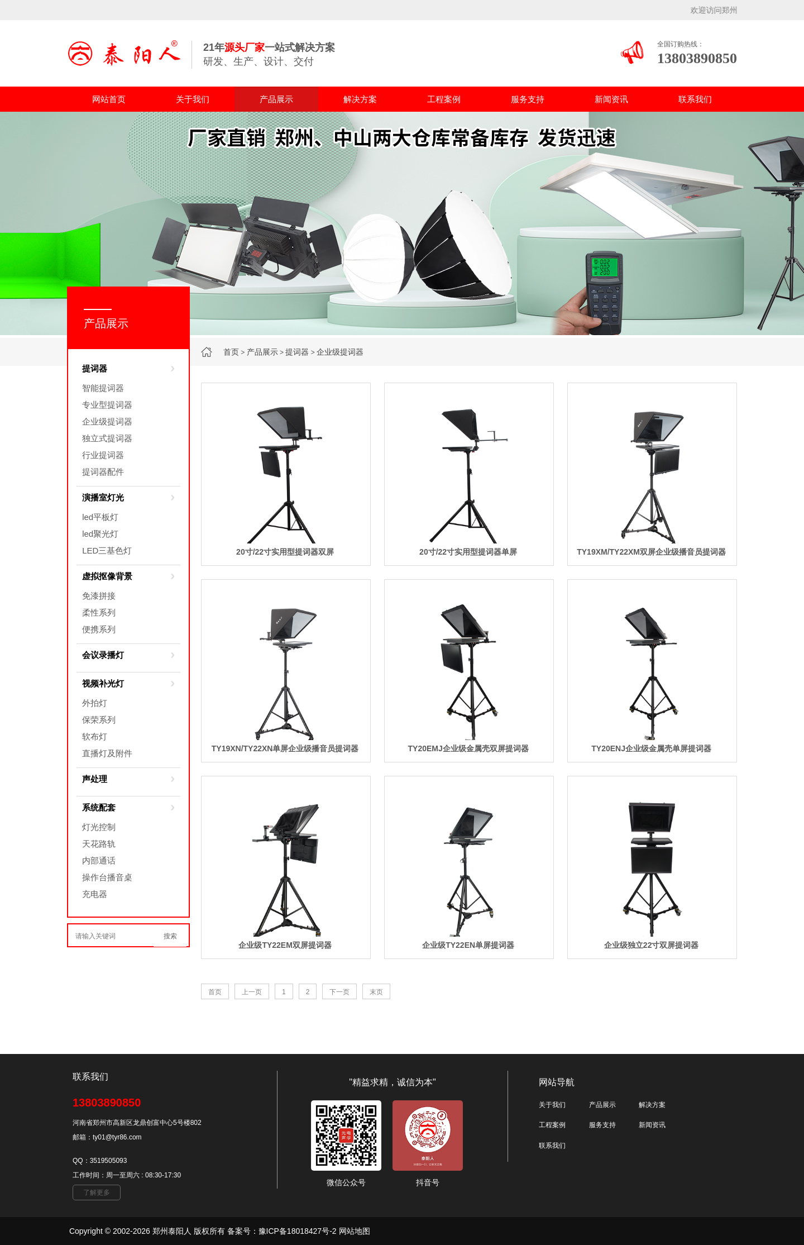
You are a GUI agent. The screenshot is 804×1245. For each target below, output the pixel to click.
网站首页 (109, 99)
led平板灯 (100, 517)
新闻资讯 (611, 99)
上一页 (252, 992)
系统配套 (99, 807)
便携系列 (99, 629)
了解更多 (96, 1192)
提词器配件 (103, 471)
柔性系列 (99, 612)
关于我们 (192, 99)
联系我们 (695, 99)
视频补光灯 (103, 683)
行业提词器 (103, 455)
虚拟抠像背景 (107, 576)
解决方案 (360, 99)
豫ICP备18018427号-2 (298, 1231)
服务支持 (527, 99)
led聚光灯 (100, 533)
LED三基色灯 (107, 550)
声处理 (94, 779)
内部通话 (99, 860)
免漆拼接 (99, 595)
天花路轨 (99, 843)
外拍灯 (94, 703)
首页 (231, 351)
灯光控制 (99, 827)
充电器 (94, 894)
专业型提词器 (107, 404)
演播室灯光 (103, 497)
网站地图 (354, 1231)
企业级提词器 (340, 351)
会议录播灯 (103, 655)
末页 (376, 992)
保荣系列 (99, 719)
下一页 (339, 992)
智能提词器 (103, 388)
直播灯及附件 (107, 753)
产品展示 (276, 99)
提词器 (297, 351)
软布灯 (94, 736)
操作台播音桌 (107, 877)
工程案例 (444, 99)
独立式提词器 (107, 438)
